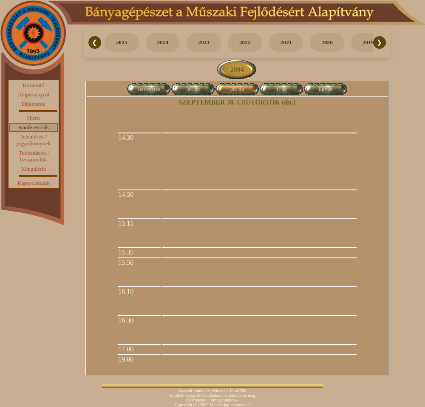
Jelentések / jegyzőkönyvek (33, 140)
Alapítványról (33, 94)
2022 (245, 42)
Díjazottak (33, 104)
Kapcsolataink (33, 183)
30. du (237, 89)
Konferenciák (33, 127)
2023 (204, 42)
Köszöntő (33, 85)
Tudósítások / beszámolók (34, 156)
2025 (122, 42)
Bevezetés (148, 89)
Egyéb (325, 89)
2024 (163, 42)
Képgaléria (33, 169)
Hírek (33, 118)
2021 (286, 42)
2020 (327, 42)
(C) (196, 404)
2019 (368, 42)
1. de (281, 89)
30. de (193, 89)
